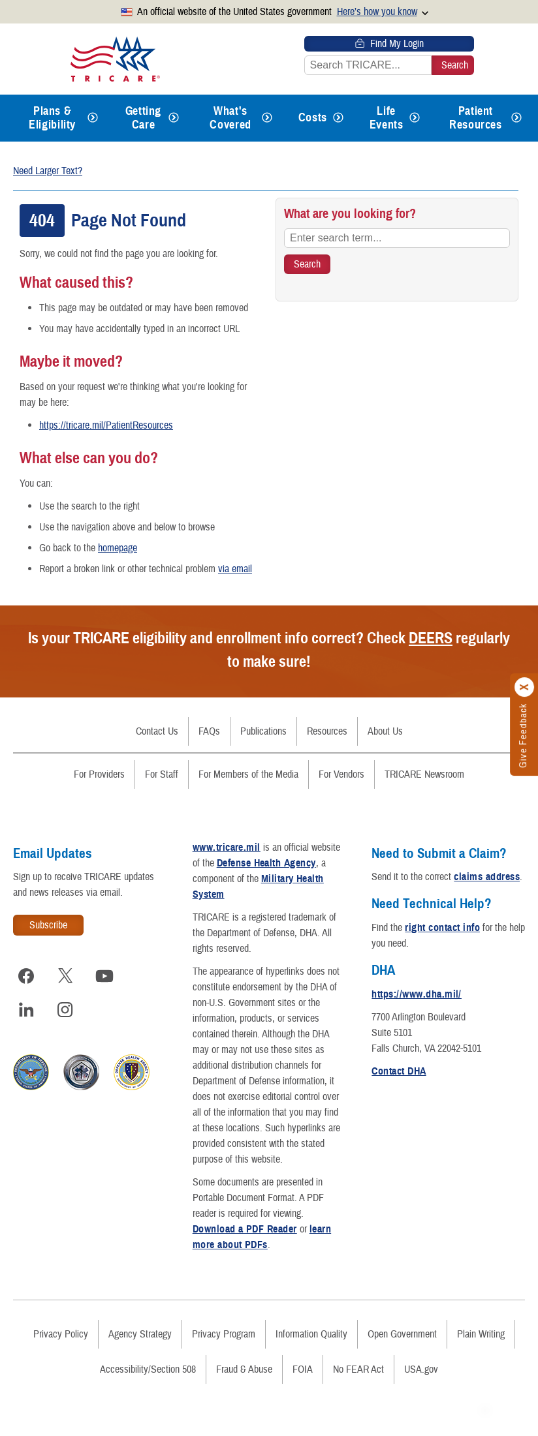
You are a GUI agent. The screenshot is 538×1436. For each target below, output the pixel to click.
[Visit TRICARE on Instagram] (65, 1010)
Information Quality (311, 1334)
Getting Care (143, 118)
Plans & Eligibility (52, 118)
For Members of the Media (248, 774)
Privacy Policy (60, 1334)
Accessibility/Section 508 (148, 1369)
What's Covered (230, 118)
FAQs (209, 731)
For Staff (161, 774)
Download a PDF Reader (245, 1229)
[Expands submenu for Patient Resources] (516, 118)
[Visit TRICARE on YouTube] (104, 976)
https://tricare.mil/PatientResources (106, 425)
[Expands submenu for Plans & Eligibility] (93, 118)
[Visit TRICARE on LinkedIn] (26, 1010)
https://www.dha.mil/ (417, 994)
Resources (327, 731)
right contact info (442, 927)
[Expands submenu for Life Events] (414, 118)
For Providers (99, 774)
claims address (487, 876)
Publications (263, 731)
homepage (117, 548)
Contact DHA (399, 1071)
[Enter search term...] (397, 238)
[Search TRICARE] (307, 264)
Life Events (387, 118)
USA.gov (421, 1369)
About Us (385, 731)
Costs (312, 117)
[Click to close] (525, 687)
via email (235, 568)
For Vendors (341, 774)
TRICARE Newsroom (424, 774)
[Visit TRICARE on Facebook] (26, 976)
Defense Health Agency (266, 863)
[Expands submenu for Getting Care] (174, 118)
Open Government (402, 1334)
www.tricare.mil (227, 847)
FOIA (303, 1369)
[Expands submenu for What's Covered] (267, 118)
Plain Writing (481, 1334)
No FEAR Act (358, 1369)
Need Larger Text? (47, 170)
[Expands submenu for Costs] (338, 118)
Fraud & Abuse (244, 1369)
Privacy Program (223, 1334)
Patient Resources (475, 118)
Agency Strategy (140, 1334)
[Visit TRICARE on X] (65, 976)
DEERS (430, 638)
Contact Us (157, 731)
